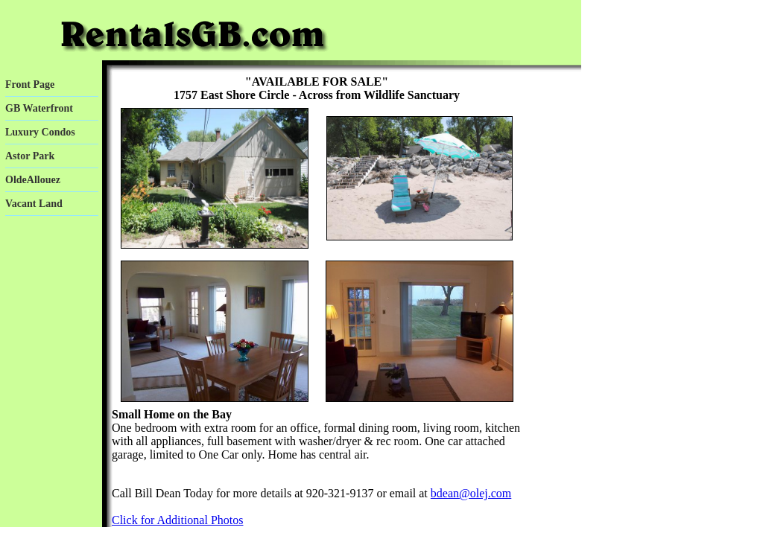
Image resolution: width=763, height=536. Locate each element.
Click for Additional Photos (177, 520)
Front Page (29, 84)
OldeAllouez (32, 179)
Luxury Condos (40, 132)
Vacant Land (34, 203)
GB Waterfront (39, 108)
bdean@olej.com (471, 493)
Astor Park (29, 156)
